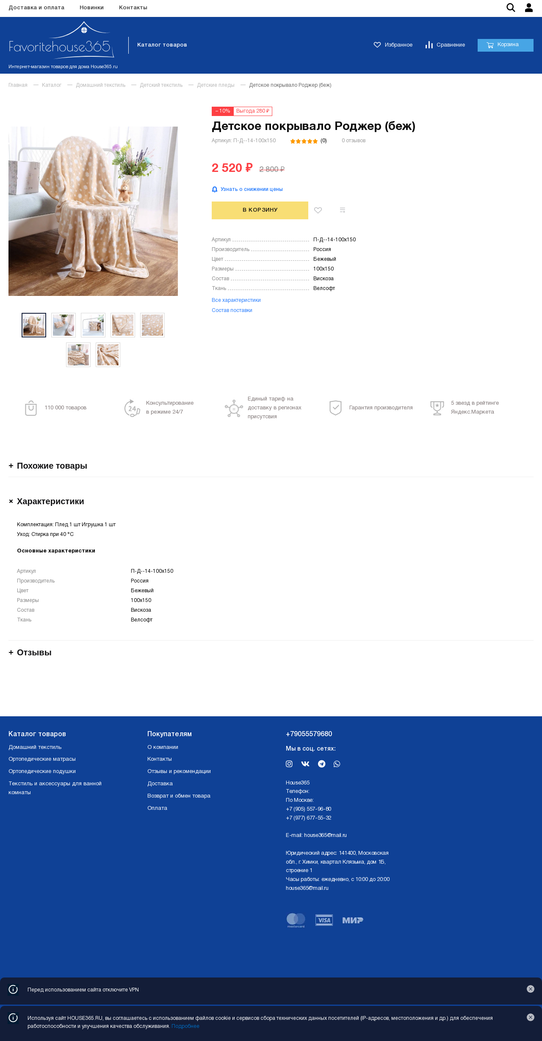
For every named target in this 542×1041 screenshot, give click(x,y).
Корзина (502, 45)
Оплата (157, 808)
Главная (18, 85)
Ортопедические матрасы (42, 759)
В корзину (260, 210)
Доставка (160, 784)
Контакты (133, 8)
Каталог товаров (162, 45)
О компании (162, 747)
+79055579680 (309, 734)
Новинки (92, 8)
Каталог (51, 85)
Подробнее (185, 1026)
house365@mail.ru (325, 835)
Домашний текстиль (100, 85)
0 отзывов (353, 140)
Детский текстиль (161, 85)
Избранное (392, 45)
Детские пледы (216, 85)
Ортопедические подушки (42, 771)
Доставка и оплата (36, 8)
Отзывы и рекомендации (179, 771)
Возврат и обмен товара (178, 796)
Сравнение (445, 45)
